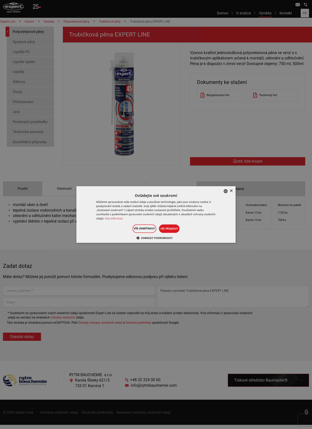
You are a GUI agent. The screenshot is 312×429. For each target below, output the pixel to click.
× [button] (231, 190)
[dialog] (156, 214)
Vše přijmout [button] (174, 228)
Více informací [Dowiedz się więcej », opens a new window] (114, 218)
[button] (156, 238)
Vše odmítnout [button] (139, 228)
